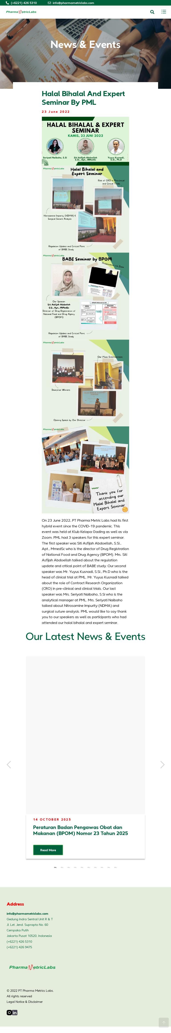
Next (162, 764)
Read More (48, 850)
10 (115, 867)
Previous (9, 764)
